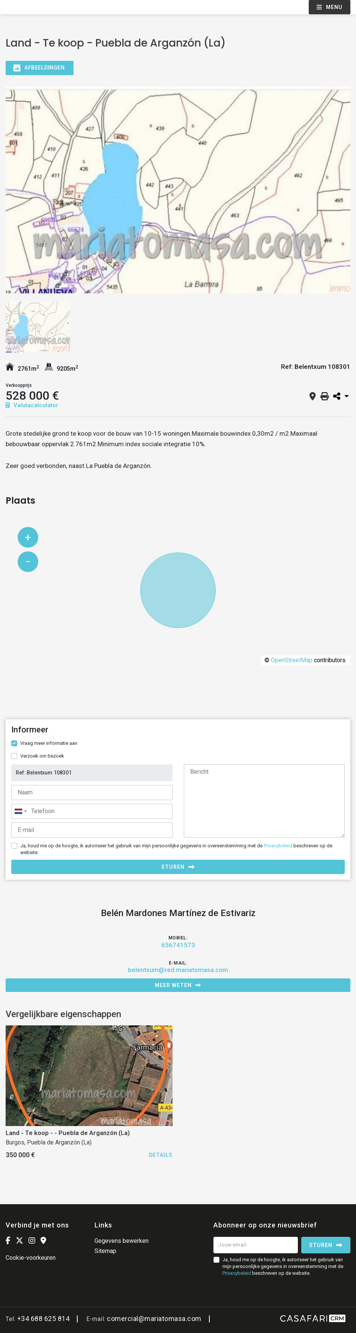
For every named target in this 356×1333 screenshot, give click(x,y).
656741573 (178, 945)
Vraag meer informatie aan (48, 743)
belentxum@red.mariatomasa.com (178, 970)
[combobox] (92, 811)
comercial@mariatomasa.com (154, 1318)
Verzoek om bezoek (42, 756)
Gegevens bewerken (122, 1240)
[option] (178, 189)
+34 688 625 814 (43, 1318)
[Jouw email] (255, 1245)
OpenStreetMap (291, 660)
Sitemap (105, 1250)
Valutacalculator (32, 405)
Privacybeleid (278, 845)
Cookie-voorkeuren (31, 1257)
